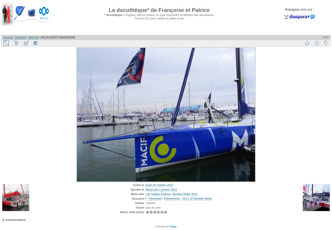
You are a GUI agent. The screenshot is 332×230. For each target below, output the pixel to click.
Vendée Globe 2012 (184, 194)
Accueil (8, 37)
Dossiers (20, 37)
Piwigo (173, 226)
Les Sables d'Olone (158, 194)
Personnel (155, 198)
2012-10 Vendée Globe (197, 198)
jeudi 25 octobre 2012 (159, 185)
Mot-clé (33, 37)
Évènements (172, 198)
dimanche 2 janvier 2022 (161, 189)
